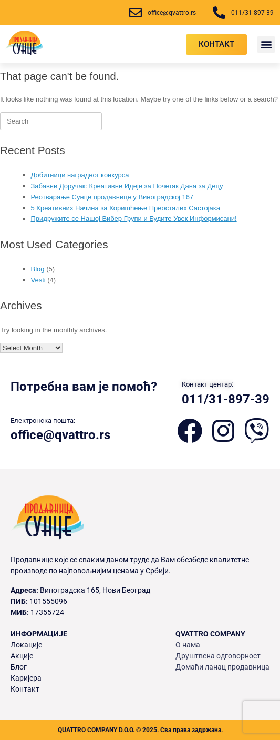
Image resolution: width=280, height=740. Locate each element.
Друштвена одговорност (218, 656)
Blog (38, 269)
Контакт (25, 689)
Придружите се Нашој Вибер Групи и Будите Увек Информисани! (134, 218)
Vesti (38, 280)
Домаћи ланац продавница (222, 667)
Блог (19, 667)
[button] (266, 44)
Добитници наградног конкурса (80, 175)
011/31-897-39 (225, 399)
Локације (26, 645)
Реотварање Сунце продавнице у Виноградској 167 (112, 197)
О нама (187, 645)
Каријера (26, 678)
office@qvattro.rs (60, 435)
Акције (22, 656)
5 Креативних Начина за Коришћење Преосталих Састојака (125, 208)
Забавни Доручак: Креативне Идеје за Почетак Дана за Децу (127, 186)
